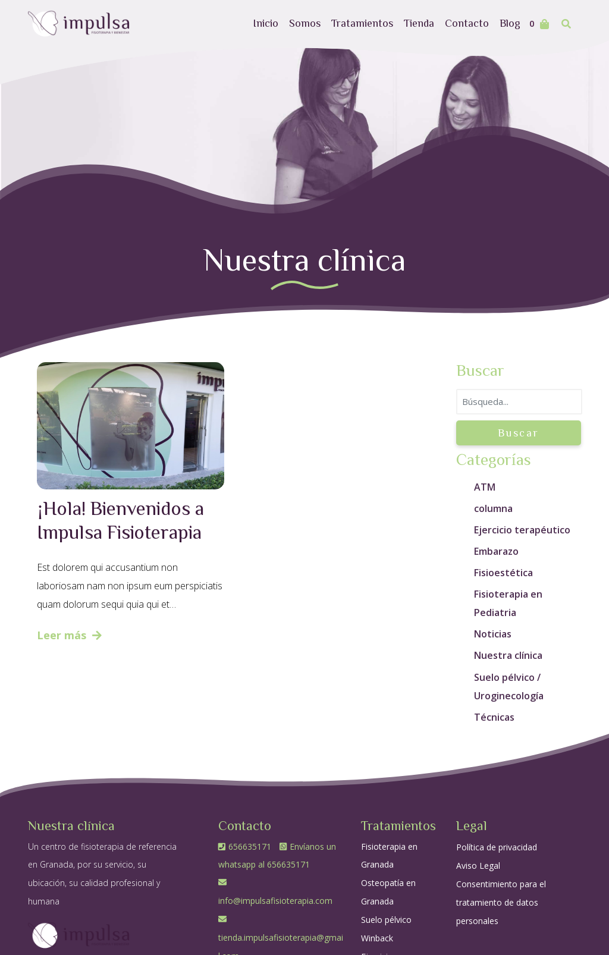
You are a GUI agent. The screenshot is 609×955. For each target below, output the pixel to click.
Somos (305, 22)
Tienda (419, 22)
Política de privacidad (496, 847)
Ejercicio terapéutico (522, 529)
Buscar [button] (518, 432)
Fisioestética (503, 572)
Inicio (265, 22)
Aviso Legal (478, 865)
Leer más (69, 635)
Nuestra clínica (508, 655)
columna (493, 508)
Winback (377, 938)
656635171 (246, 846)
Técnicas (494, 717)
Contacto (467, 22)
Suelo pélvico (386, 919)
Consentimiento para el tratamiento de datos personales (501, 902)
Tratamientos (362, 22)
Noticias (492, 633)
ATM (484, 487)
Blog (510, 22)
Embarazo (496, 551)
